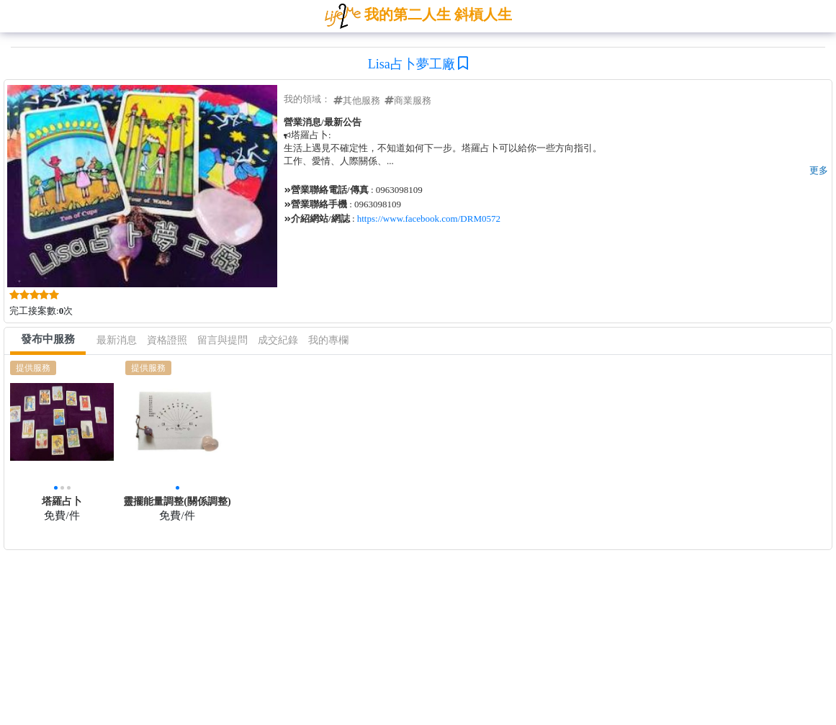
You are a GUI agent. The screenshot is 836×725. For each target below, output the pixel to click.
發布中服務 (48, 339)
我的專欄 (328, 340)
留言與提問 (222, 340)
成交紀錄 (278, 340)
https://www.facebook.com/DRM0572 (428, 218)
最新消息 (116, 340)
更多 (818, 170)
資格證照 (167, 340)
